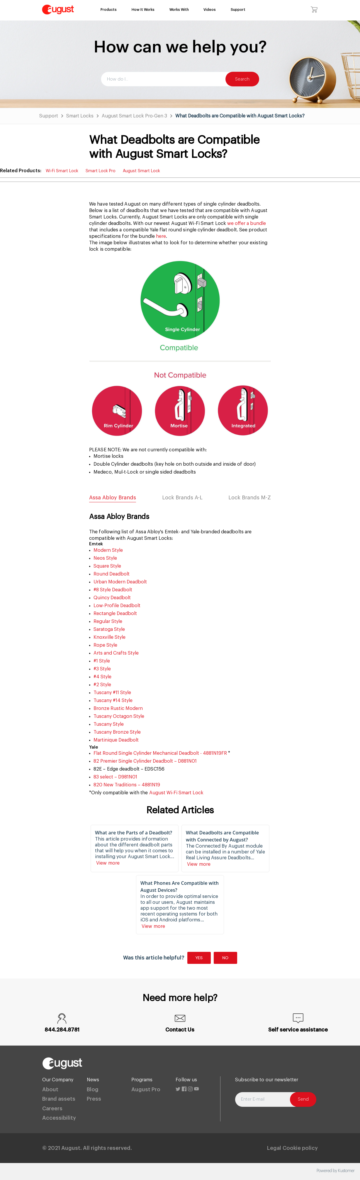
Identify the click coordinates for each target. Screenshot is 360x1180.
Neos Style (105, 558)
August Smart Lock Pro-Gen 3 (134, 116)
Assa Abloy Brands (112, 497)
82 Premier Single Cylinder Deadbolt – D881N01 (145, 761)
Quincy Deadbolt (112, 597)
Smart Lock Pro (101, 171)
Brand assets (58, 1099)
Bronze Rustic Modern (118, 708)
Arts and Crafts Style (116, 653)
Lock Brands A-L (182, 497)
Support (238, 9)
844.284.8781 (62, 1029)
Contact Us (179, 1029)
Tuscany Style (109, 724)
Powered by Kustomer (336, 1171)
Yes (199, 958)
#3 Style (102, 669)
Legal (274, 1148)
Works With (179, 9)
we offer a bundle (246, 223)
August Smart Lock (141, 171)
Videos (209, 9)
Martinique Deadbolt (116, 740)
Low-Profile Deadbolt (117, 605)
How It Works (143, 9)
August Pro (145, 1089)
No (225, 958)
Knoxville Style (109, 637)
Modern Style (108, 550)
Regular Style (108, 621)
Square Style (107, 566)
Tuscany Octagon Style (119, 716)
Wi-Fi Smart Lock (62, 171)
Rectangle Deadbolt (115, 613)
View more (108, 863)
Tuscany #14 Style (113, 700)
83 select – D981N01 (115, 777)
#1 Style (102, 661)
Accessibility (59, 1118)
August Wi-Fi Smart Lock (176, 792)
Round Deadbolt (112, 574)
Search (242, 79)
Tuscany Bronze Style (117, 732)
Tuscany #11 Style (112, 692)
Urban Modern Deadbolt (120, 582)
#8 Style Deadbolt (113, 590)
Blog (93, 1089)
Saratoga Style (109, 629)
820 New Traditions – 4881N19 (127, 785)
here (160, 236)
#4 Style (102, 676)
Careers (52, 1108)
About (50, 1089)
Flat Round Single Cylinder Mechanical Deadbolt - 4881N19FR (160, 753)
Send (303, 1099)
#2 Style (102, 684)
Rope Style (105, 645)
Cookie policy (300, 1148)
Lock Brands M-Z (249, 497)
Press (94, 1099)
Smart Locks (80, 116)
